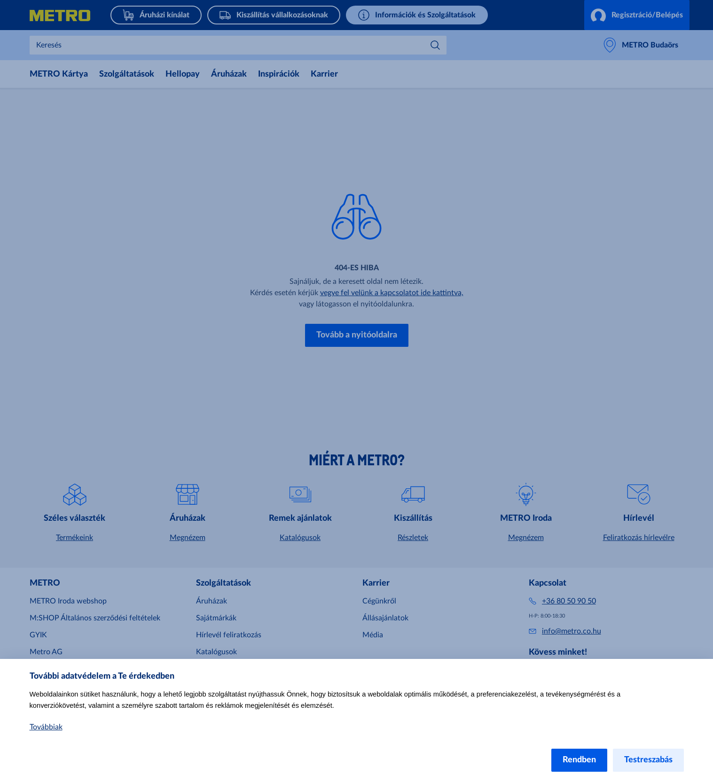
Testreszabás (648, 760)
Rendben (579, 760)
